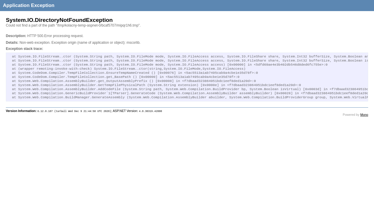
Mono (364, 121)
